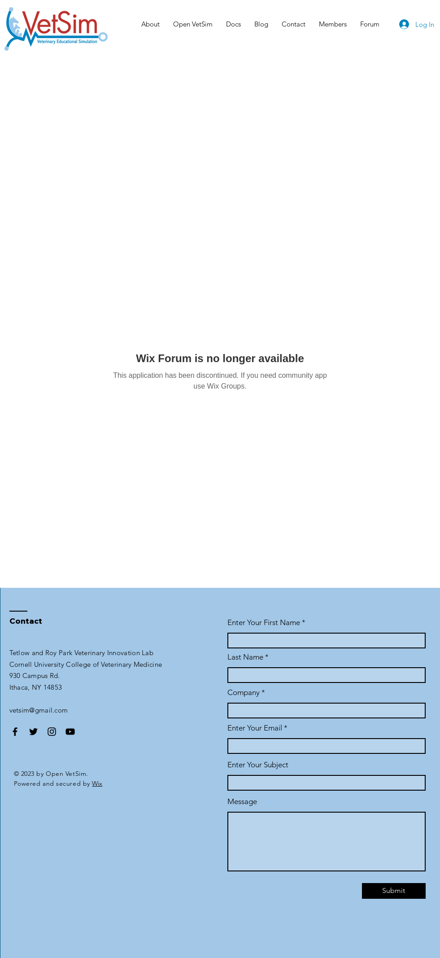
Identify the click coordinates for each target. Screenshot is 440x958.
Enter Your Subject (257, 765)
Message (242, 801)
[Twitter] (33, 731)
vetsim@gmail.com (38, 710)
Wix (97, 783)
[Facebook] (15, 731)
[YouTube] (70, 731)
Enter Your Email (254, 728)
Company (243, 692)
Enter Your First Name (264, 622)
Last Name (245, 657)
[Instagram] (51, 731)
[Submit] (394, 891)
